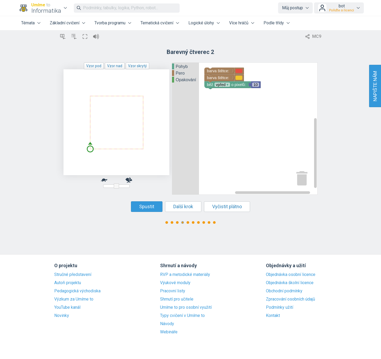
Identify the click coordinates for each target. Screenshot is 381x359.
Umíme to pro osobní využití (186, 307)
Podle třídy (274, 22)
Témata (28, 22)
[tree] (185, 73)
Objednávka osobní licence (290, 274)
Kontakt (273, 315)
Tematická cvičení (156, 22)
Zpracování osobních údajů (290, 299)
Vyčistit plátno (227, 206)
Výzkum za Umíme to (73, 299)
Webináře (169, 332)
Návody (167, 323)
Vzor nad (114, 66)
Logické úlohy (201, 22)
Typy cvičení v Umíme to (182, 315)
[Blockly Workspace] (245, 128)
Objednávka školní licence (290, 282)
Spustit (146, 206)
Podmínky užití (279, 307)
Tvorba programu (109, 22)
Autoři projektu (67, 282)
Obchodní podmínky (284, 291)
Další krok (183, 206)
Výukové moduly (175, 282)
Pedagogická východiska (77, 291)
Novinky (61, 315)
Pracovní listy (172, 291)
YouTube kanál (67, 307)
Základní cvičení (64, 22)
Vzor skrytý (137, 66)
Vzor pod (93, 66)
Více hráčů (238, 22)
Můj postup (292, 7)
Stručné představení (72, 274)
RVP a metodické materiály (185, 274)
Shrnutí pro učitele (176, 299)
